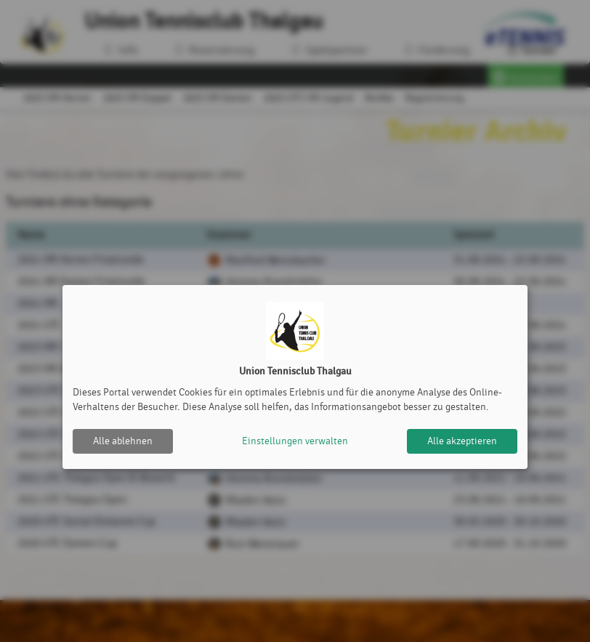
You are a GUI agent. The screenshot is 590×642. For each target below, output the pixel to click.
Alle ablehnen (123, 441)
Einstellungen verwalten (295, 441)
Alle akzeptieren (462, 441)
